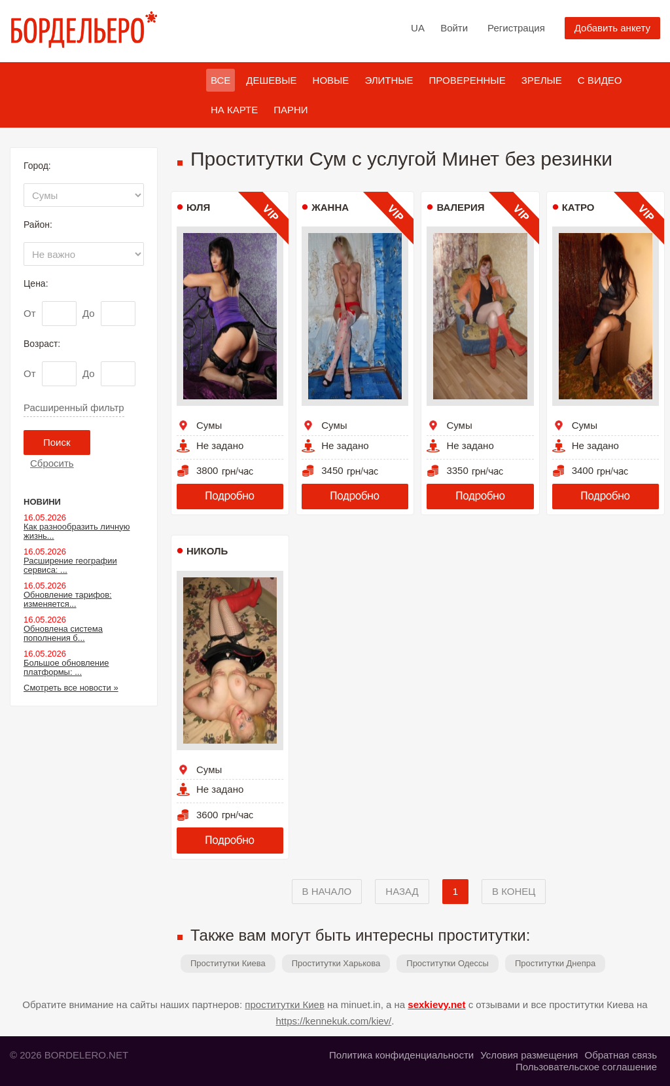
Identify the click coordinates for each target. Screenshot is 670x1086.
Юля (198, 207)
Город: (37, 165)
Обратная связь (620, 1054)
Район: (38, 224)
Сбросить (52, 463)
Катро (578, 207)
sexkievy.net (436, 1004)
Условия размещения (529, 1054)
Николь (207, 550)
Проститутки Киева (228, 963)
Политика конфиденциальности (401, 1054)
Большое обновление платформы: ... (66, 667)
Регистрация (516, 27)
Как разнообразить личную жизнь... (77, 531)
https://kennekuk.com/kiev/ (334, 1020)
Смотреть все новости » (71, 688)
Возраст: (42, 343)
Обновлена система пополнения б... (63, 633)
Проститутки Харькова (336, 963)
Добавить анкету (612, 27)
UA (418, 27)
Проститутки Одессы (447, 963)
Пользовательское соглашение (586, 1066)
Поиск (57, 442)
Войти (454, 27)
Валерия (460, 207)
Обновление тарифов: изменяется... (68, 599)
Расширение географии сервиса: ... (70, 565)
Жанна (330, 207)
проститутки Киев (285, 1004)
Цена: (36, 283)
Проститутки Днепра (555, 963)
